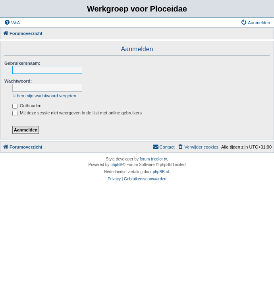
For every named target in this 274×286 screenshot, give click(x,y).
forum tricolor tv (153, 159)
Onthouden (27, 105)
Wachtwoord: (18, 81)
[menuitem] (12, 22)
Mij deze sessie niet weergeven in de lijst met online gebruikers (77, 112)
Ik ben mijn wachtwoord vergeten (44, 95)
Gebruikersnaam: (22, 63)
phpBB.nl (161, 172)
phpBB (116, 164)
